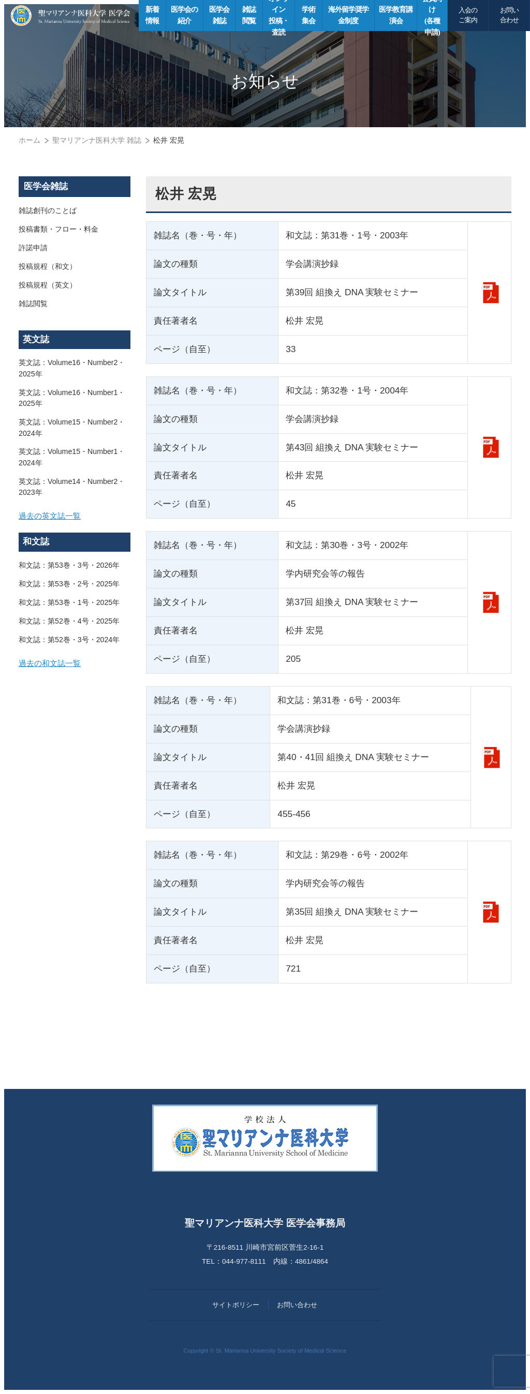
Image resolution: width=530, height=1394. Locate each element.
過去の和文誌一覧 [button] (52, 668)
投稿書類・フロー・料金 (58, 229)
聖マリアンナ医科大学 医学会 (70, 15)
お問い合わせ (509, 15)
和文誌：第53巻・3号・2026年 (69, 569)
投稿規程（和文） (48, 267)
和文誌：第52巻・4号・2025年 (69, 624)
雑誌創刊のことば (48, 211)
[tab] (74, 519)
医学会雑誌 (46, 186)
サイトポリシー (235, 1305)
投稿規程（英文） (48, 285)
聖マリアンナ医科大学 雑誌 (96, 140)
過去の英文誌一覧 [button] (52, 518)
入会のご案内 (468, 15)
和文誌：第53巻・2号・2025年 (69, 587)
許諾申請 (33, 248)
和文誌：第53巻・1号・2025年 (69, 606)
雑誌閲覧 (33, 304)
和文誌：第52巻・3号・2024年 (69, 643)
